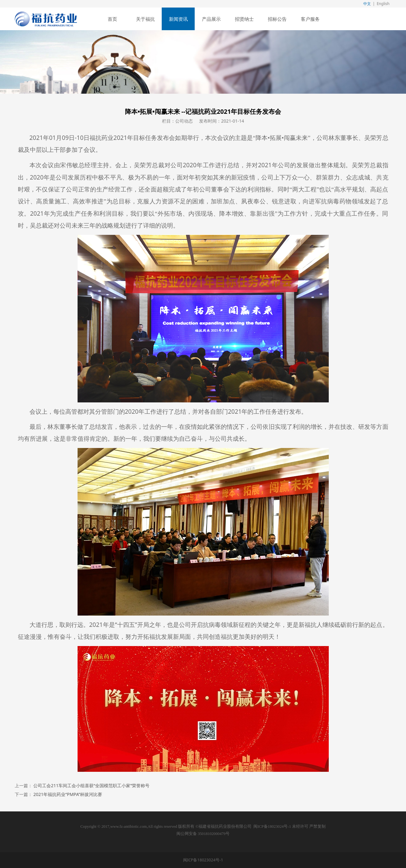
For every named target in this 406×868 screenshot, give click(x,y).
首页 (112, 19)
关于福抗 (145, 19)
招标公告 (277, 19)
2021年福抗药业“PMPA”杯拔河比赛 (67, 794)
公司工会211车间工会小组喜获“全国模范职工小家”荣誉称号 (91, 785)
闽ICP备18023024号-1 (272, 826)
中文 (367, 3)
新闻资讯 (178, 19)
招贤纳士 (244, 19)
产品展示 (211, 19)
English (383, 3)
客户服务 (310, 19)
